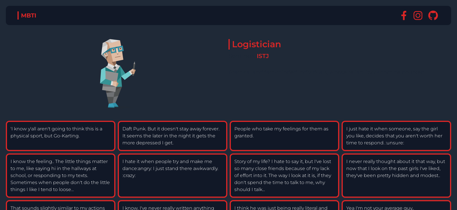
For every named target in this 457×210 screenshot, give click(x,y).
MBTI (28, 15)
